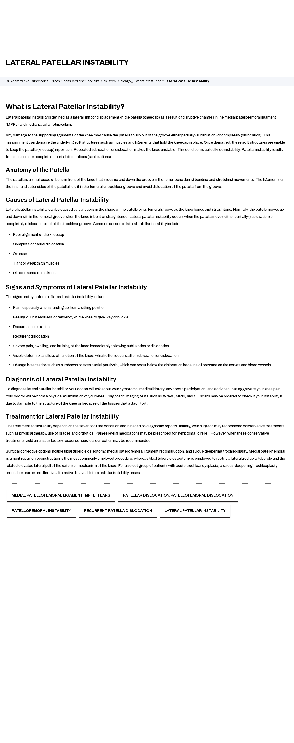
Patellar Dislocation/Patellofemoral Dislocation (178, 495)
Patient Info (142, 81)
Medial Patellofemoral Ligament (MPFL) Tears (61, 495)
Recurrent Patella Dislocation (118, 511)
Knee (157, 81)
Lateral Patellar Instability (195, 511)
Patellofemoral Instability (41, 511)
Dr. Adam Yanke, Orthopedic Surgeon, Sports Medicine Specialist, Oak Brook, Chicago (68, 81)
